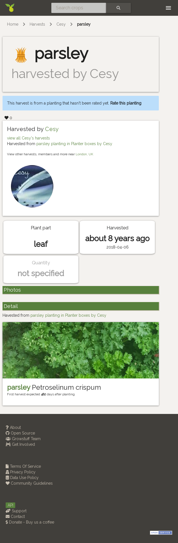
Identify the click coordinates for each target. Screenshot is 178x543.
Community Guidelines (29, 483)
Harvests (37, 24)
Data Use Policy (22, 477)
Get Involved (20, 444)
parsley (84, 24)
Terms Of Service (23, 466)
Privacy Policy (21, 472)
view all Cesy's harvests (28, 138)
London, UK (84, 154)
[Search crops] (78, 8)
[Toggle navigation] (168, 8)
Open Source (20, 433)
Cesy (61, 24)
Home (12, 24)
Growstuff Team (23, 438)
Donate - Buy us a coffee (30, 522)
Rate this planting (125, 103)
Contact (15, 516)
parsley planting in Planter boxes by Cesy (74, 143)
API (10, 505)
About (13, 427)
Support (16, 511)
